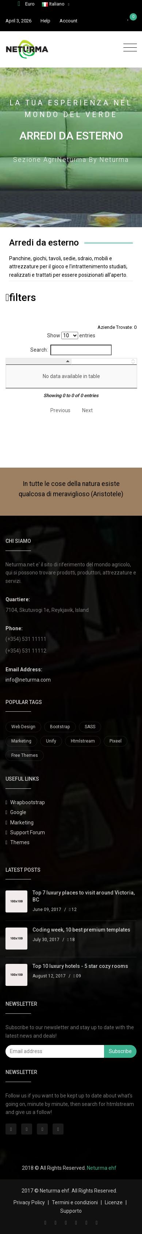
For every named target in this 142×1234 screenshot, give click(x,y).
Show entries (71, 335)
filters (20, 297)
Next (87, 410)
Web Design (23, 726)
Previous (60, 410)
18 (71, 939)
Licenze (114, 1202)
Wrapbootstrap (27, 802)
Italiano (54, 4)
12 (73, 909)
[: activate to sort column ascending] (93, 361)
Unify (51, 741)
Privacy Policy (29, 1202)
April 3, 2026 (18, 20)
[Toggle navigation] (128, 48)
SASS (90, 726)
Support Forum (27, 832)
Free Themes (24, 755)
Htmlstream (83, 741)
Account (68, 20)
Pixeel (116, 741)
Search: (71, 350)
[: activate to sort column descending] (28, 361)
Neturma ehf (101, 1168)
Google (18, 812)
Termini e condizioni (75, 1202)
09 (77, 976)
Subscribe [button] (120, 1051)
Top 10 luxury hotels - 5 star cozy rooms (80, 966)
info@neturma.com (28, 680)
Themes (20, 842)
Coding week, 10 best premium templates (81, 930)
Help (45, 20)
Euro (26, 4)
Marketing (21, 741)
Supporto (71, 1211)
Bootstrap (60, 726)
